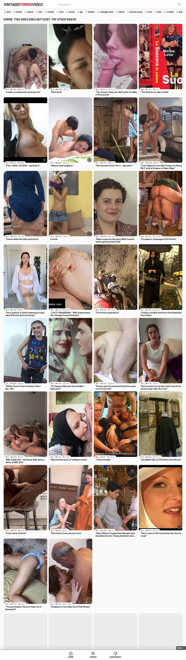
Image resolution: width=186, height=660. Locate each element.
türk (40, 12)
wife (61, 12)
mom (149, 12)
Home (70, 657)
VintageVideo (23, 4)
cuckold (170, 12)
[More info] (44, 86)
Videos (93, 657)
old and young (136, 12)
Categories (115, 657)
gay (81, 12)
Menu (179, 648)
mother (51, 12)
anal (8, 12)
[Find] (179, 4)
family (121, 12)
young (71, 12)
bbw (159, 12)
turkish (19, 12)
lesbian (91, 12)
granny (30, 12)
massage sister (107, 12)
